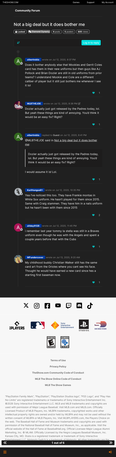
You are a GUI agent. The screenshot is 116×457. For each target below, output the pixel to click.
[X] (26, 306)
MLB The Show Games (58, 385)
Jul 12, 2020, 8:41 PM (75, 135)
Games (76, 2)
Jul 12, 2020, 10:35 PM (68, 190)
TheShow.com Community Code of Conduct (58, 372)
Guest (56, 135)
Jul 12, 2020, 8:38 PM (65, 103)
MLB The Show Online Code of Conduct (58, 378)
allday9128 (33, 225)
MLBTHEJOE (34, 103)
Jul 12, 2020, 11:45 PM (65, 225)
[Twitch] (68, 306)
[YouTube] (58, 306)
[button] (4, 452)
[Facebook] (47, 306)
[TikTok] (90, 306)
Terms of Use (58, 360)
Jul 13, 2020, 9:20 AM (68, 257)
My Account (107, 2)
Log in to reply (91, 42)
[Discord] (79, 306)
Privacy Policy (58, 366)
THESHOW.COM (10, 2)
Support (90, 2)
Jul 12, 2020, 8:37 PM (64, 59)
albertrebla (33, 59)
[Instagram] (36, 306)
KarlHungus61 (35, 190)
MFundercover (35, 257)
